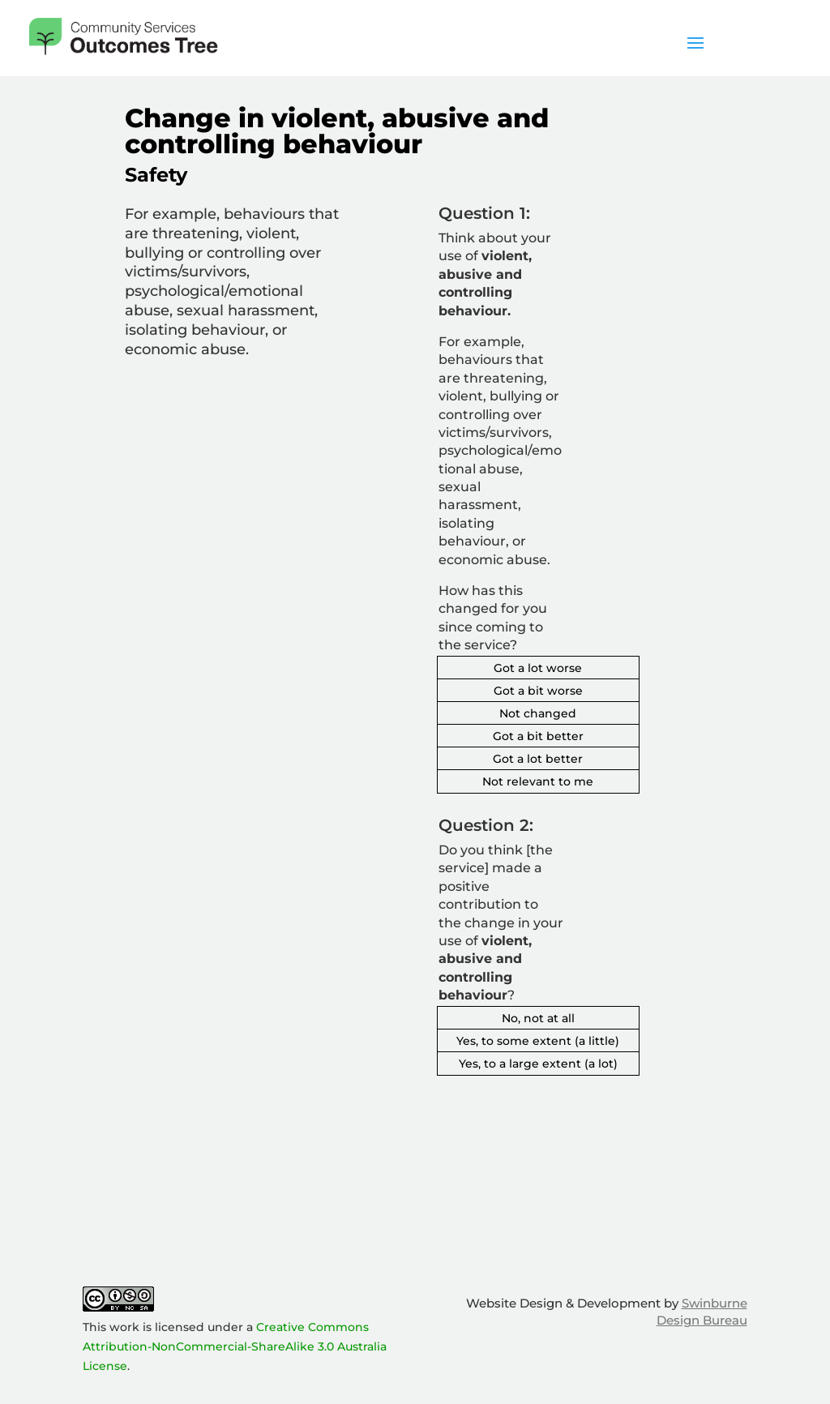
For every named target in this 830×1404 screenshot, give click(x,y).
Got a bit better (538, 736)
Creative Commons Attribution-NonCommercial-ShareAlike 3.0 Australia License (235, 1346)
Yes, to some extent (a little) (537, 1041)
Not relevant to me (537, 781)
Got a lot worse (538, 668)
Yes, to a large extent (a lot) (538, 1063)
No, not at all (538, 1018)
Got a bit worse (538, 690)
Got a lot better (538, 758)
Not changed (537, 713)
